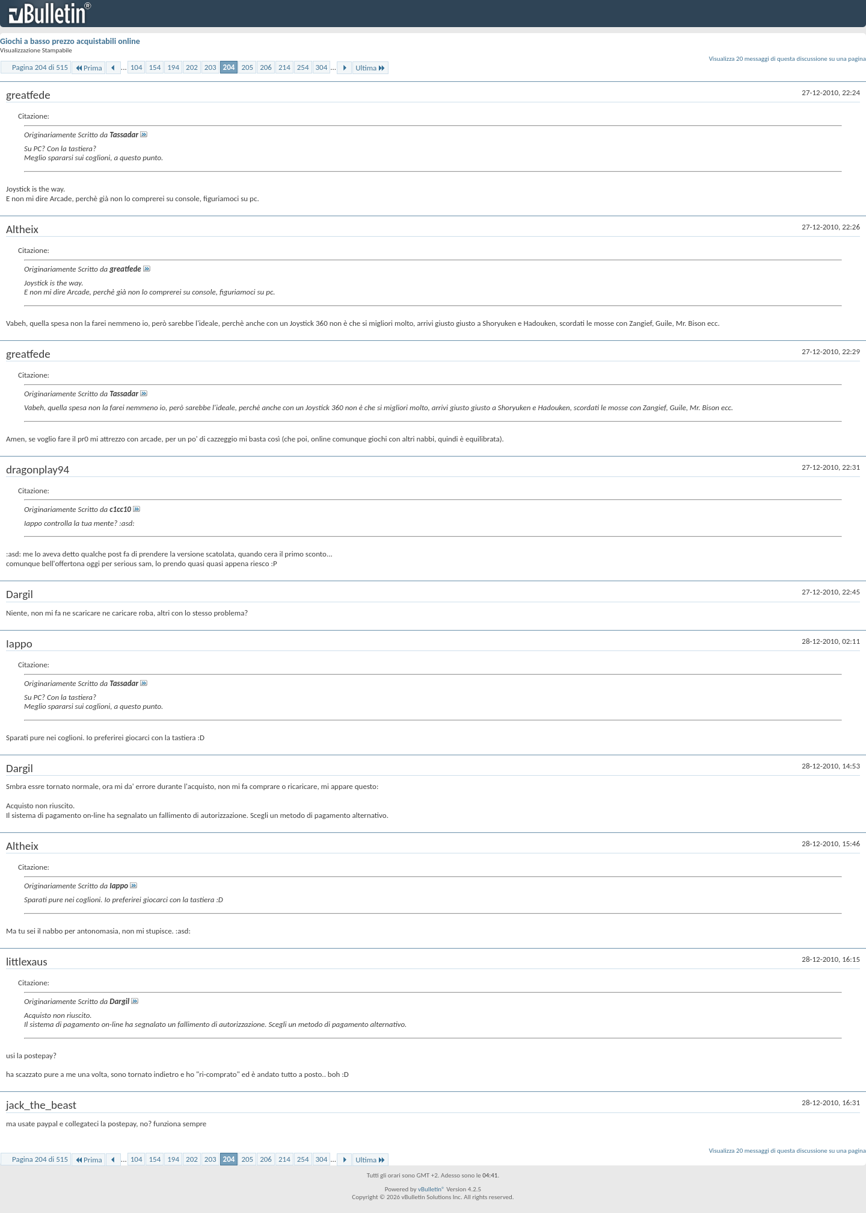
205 (247, 67)
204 (229, 67)
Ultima (370, 67)
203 (210, 67)
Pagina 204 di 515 (40, 67)
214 (284, 67)
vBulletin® (431, 1189)
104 (137, 67)
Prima (88, 67)
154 (155, 67)
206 (266, 67)
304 (322, 67)
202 (192, 67)
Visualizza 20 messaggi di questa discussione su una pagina (787, 59)
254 (303, 67)
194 (173, 67)
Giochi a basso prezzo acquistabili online (70, 41)
